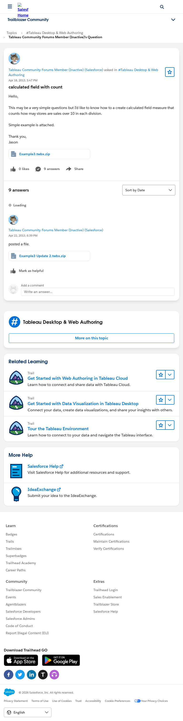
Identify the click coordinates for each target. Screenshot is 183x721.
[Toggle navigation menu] (173, 20)
